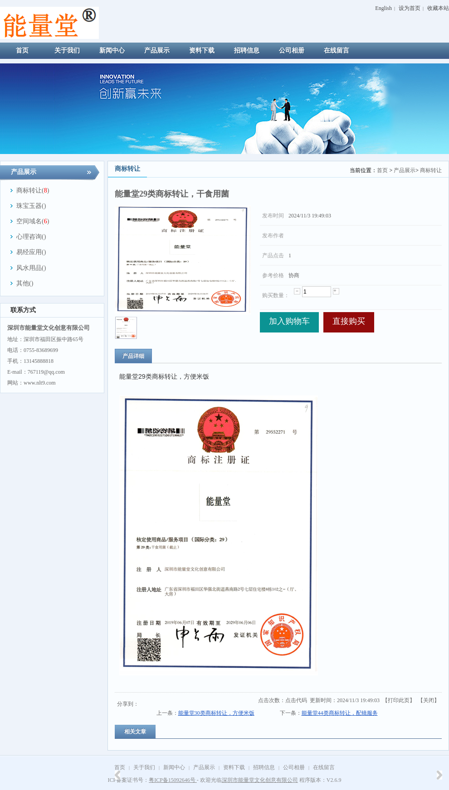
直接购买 (348, 321)
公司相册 (294, 767)
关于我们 (144, 767)
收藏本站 (438, 8)
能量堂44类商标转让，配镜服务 (340, 713)
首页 (382, 170)
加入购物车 (289, 321)
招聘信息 (264, 767)
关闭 (428, 700)
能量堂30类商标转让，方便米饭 (216, 713)
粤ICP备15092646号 (173, 780)
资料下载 (234, 767)
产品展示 (404, 170)
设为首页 (409, 8)
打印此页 (399, 700)
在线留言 (324, 767)
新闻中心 (174, 767)
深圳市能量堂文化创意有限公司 (260, 780)
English (383, 8)
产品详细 (133, 356)
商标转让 (431, 170)
